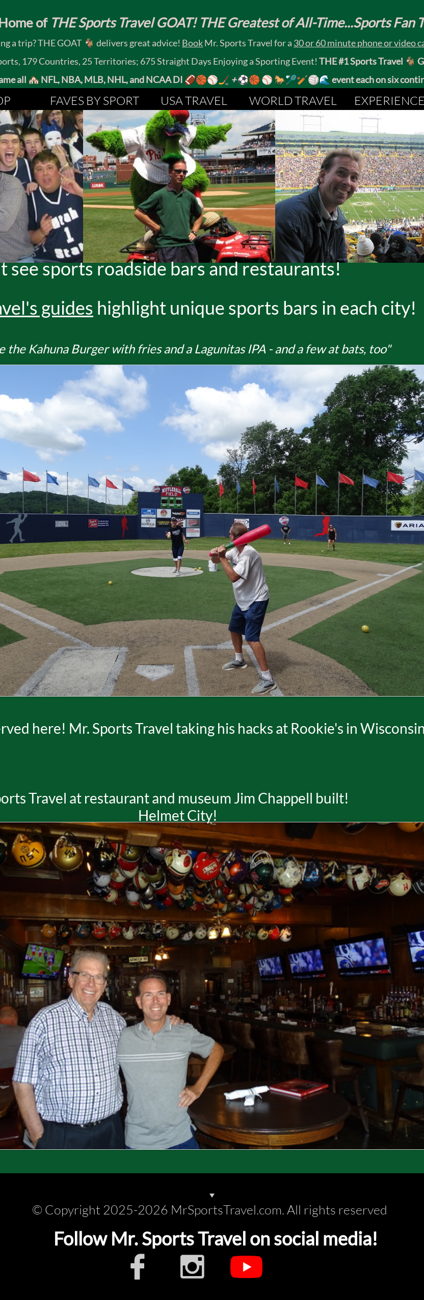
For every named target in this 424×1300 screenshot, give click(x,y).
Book (192, 42)
